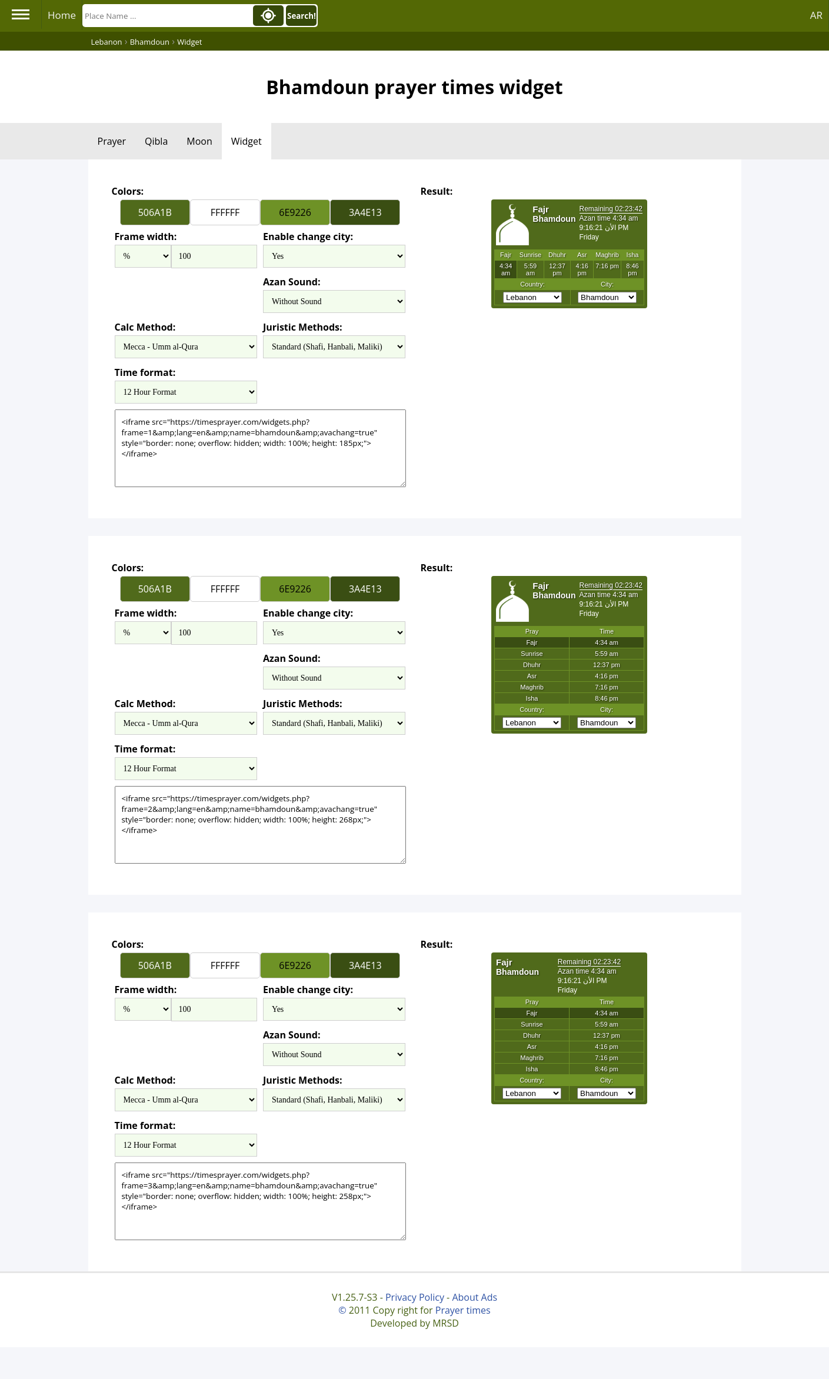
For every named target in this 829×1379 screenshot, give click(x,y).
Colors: (128, 191)
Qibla (156, 141)
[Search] (166, 15)
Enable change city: (308, 236)
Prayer (112, 141)
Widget (246, 141)
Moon (199, 141)
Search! (301, 16)
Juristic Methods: (302, 327)
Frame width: (146, 236)
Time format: (145, 372)
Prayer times (463, 1310)
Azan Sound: (292, 281)
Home (62, 15)
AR (816, 15)
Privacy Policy (414, 1297)
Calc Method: (145, 327)
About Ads (474, 1297)
